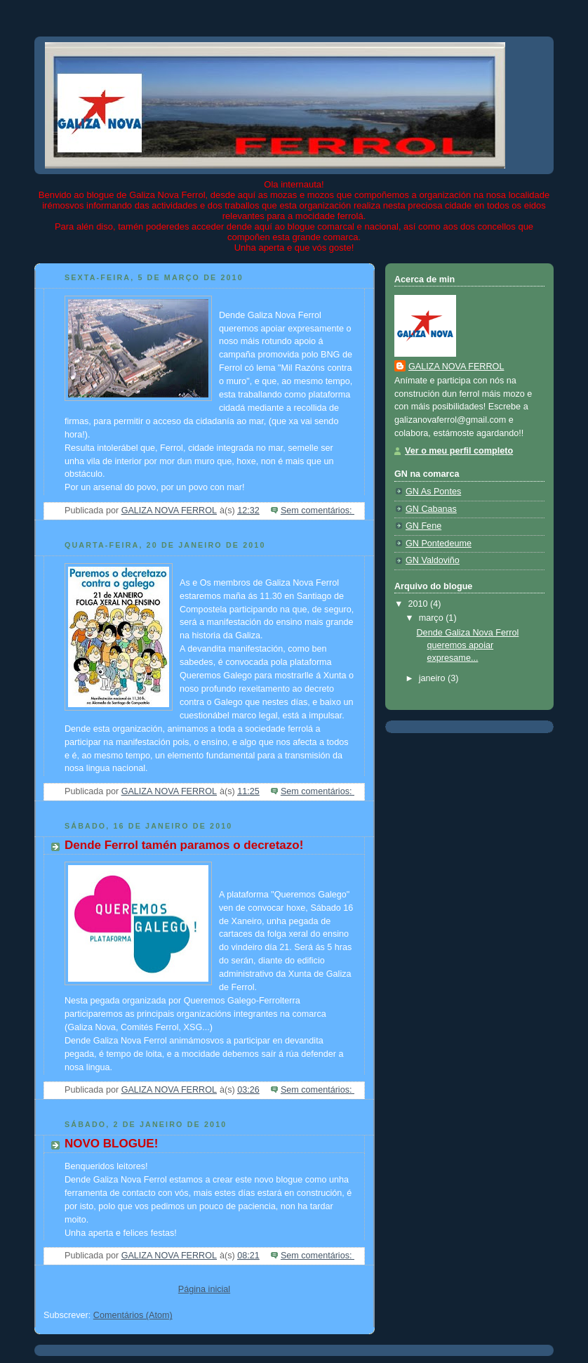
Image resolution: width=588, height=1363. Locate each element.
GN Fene (423, 526)
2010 (419, 604)
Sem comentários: (317, 510)
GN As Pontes (433, 491)
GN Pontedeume (439, 543)
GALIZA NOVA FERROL (456, 366)
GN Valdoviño (433, 560)
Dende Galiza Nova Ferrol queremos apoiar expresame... (468, 645)
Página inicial (204, 1289)
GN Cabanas (431, 509)
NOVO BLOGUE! (111, 1143)
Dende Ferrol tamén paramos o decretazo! (184, 845)
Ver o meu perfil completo (459, 451)
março (432, 618)
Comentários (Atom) (133, 1315)
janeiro (433, 678)
